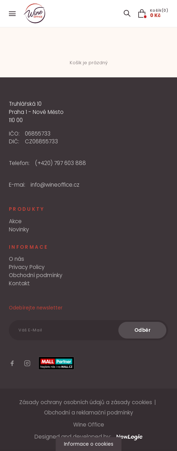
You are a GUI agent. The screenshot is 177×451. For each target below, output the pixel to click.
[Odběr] (142, 330)
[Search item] (127, 13)
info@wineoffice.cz (55, 184)
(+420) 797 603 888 (60, 163)
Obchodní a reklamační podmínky (88, 412)
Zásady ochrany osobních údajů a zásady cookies (85, 402)
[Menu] (12, 13)
